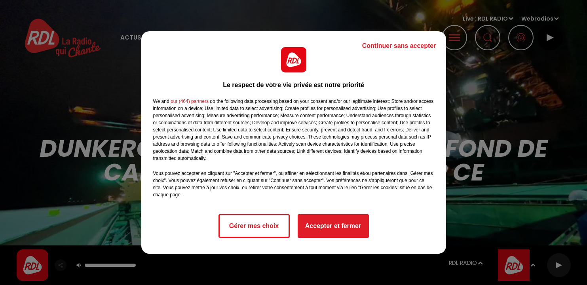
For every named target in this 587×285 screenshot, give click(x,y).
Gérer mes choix (254, 225)
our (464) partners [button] (190, 101)
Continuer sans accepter (399, 45)
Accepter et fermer (333, 225)
